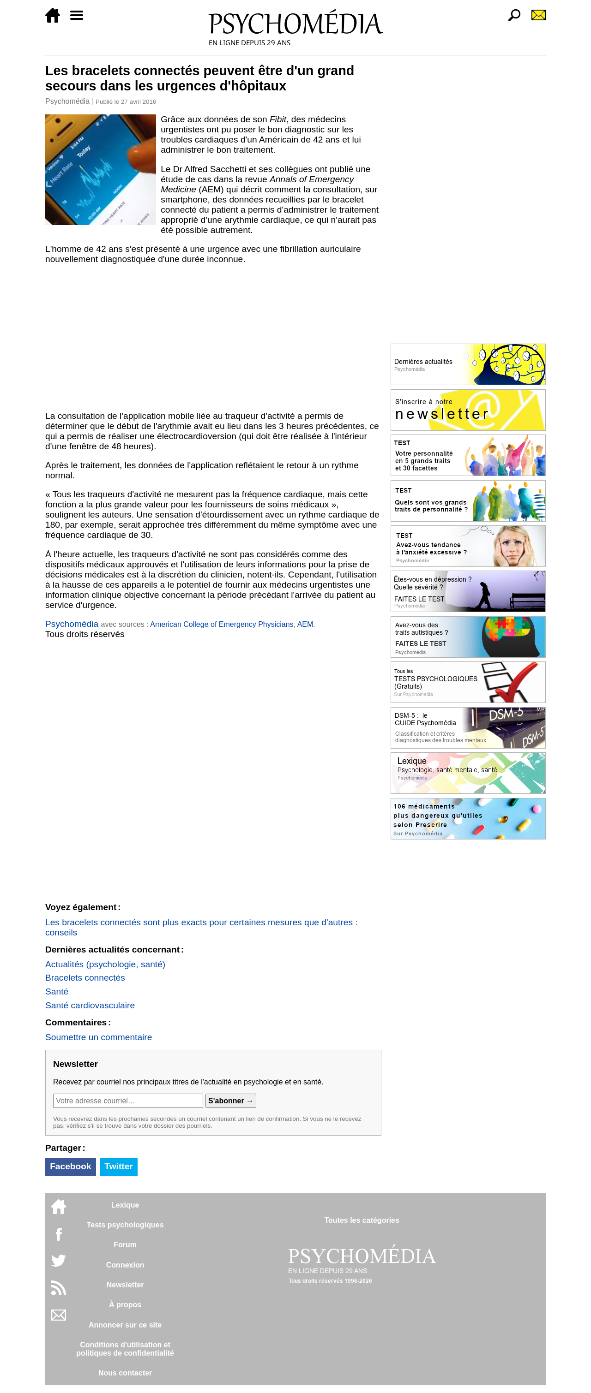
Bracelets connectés (85, 977)
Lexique (125, 1205)
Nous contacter (125, 1373)
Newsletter (125, 1285)
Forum (125, 1245)
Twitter (118, 1166)
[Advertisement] (213, 337)
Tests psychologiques (125, 1225)
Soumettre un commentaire (98, 1037)
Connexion (125, 1265)
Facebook (70, 1166)
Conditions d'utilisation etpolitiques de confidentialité (125, 1349)
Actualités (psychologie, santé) (105, 964)
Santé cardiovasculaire (90, 1005)
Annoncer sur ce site (125, 1325)
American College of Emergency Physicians (221, 624)
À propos (125, 1305)
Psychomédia (67, 101)
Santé (56, 991)
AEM (305, 624)
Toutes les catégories (361, 1220)
